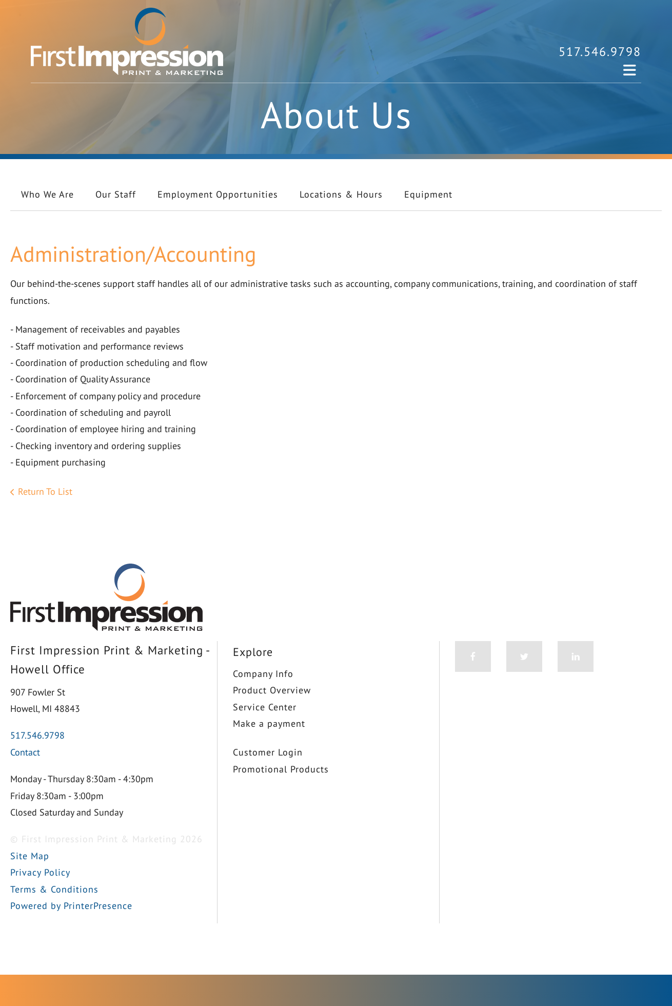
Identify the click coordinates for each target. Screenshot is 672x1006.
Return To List (45, 491)
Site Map (29, 856)
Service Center (265, 707)
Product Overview (272, 690)
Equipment (428, 194)
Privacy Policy (40, 872)
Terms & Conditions (54, 889)
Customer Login (268, 752)
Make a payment (269, 723)
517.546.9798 (600, 52)
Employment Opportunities (217, 194)
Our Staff (115, 194)
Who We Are (47, 194)
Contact (25, 752)
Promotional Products (281, 769)
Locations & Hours (341, 194)
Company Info (263, 674)
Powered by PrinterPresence (71, 906)
